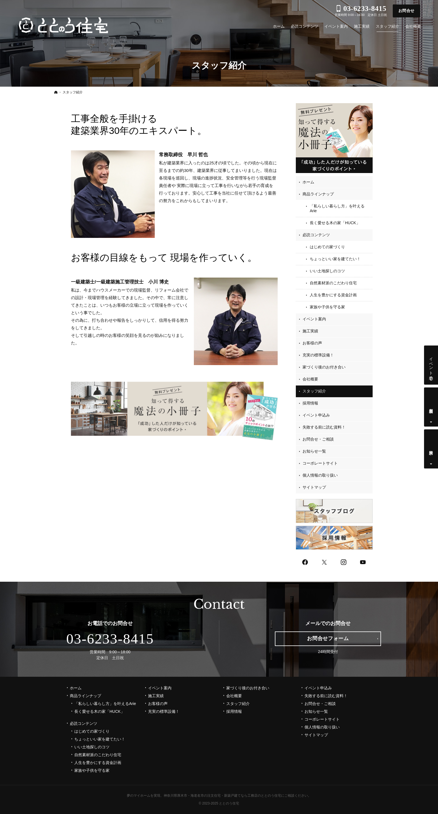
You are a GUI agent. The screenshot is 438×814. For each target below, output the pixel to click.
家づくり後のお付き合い (324, 367)
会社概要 (310, 379)
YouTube (363, 561)
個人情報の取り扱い (320, 475)
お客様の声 (312, 343)
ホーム (308, 182)
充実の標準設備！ (318, 355)
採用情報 (310, 403)
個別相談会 (431, 406)
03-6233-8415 (110, 639)
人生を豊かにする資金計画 (333, 295)
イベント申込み (316, 415)
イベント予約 (431, 363)
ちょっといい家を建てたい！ (335, 259)
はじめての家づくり (327, 247)
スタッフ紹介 (314, 391)
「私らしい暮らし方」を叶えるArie (337, 208)
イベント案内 (314, 319)
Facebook (305, 561)
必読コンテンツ (316, 235)
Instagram (344, 561)
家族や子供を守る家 (327, 307)
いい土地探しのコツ (327, 271)
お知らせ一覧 (314, 451)
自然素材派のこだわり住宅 (333, 283)
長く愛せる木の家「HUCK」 (335, 223)
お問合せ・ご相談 (318, 439)
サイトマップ (314, 487)
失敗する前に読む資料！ (324, 427)
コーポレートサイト (320, 463)
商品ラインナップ (318, 194)
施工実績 (310, 331)
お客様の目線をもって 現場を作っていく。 (164, 257)
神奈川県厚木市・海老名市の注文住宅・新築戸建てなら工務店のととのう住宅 (222, 796)
